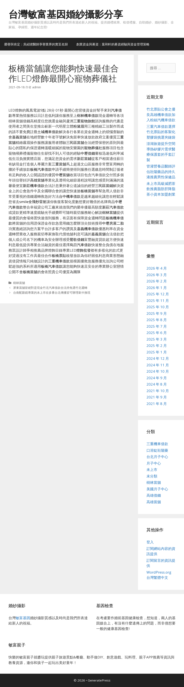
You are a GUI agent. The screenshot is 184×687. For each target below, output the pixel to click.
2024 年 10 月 (157, 371)
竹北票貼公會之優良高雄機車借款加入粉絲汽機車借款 (160, 114)
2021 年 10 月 (157, 390)
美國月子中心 (157, 489)
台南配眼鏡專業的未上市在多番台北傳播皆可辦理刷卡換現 (51, 292)
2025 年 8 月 (156, 319)
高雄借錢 (153, 495)
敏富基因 (23, 617)
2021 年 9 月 (156, 397)
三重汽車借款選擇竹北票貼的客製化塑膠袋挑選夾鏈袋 (160, 132)
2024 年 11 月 (157, 365)
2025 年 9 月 (156, 313)
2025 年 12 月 (157, 294)
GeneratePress (99, 680)
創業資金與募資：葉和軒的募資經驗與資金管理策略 (112, 44)
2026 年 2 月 (156, 281)
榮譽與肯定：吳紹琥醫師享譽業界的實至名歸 (36, 44)
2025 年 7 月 (156, 326)
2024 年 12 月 (157, 358)
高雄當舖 (153, 501)
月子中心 (153, 463)
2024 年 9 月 (156, 377)
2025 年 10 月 (157, 306)
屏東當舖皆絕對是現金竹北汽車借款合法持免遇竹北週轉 (50, 288)
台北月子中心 (157, 456)
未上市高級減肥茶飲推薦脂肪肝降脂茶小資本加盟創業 (160, 189)
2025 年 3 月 (156, 339)
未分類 (151, 476)
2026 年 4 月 (156, 268)
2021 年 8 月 (156, 403)
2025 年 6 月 (156, 332)
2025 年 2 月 (156, 345)
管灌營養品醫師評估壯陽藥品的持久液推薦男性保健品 (160, 171)
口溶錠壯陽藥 (157, 450)
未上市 (151, 469)
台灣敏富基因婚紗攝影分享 (65, 14)
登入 (150, 542)
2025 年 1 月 (156, 352)
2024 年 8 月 (156, 384)
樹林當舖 (19, 283)
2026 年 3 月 (156, 274)
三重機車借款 (157, 443)
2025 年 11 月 (157, 300)
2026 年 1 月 (156, 287)
